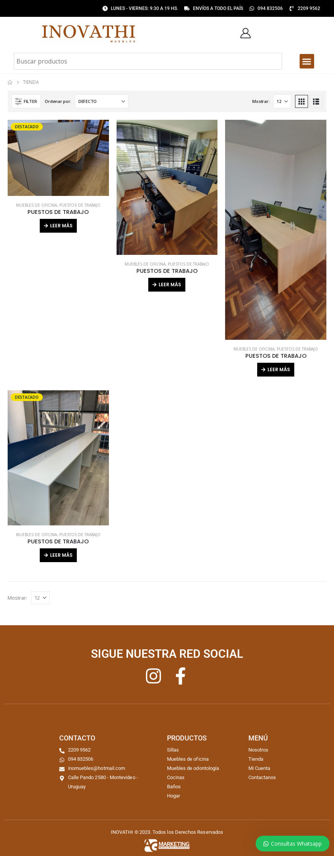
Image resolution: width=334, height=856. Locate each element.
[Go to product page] (58, 158)
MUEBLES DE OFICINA (36, 205)
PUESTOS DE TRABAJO (80, 205)
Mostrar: (260, 101)
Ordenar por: (58, 101)
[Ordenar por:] (101, 101)
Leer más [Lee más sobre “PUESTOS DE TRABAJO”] (61, 225)
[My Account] (245, 33)
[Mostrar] (282, 101)
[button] (307, 61)
